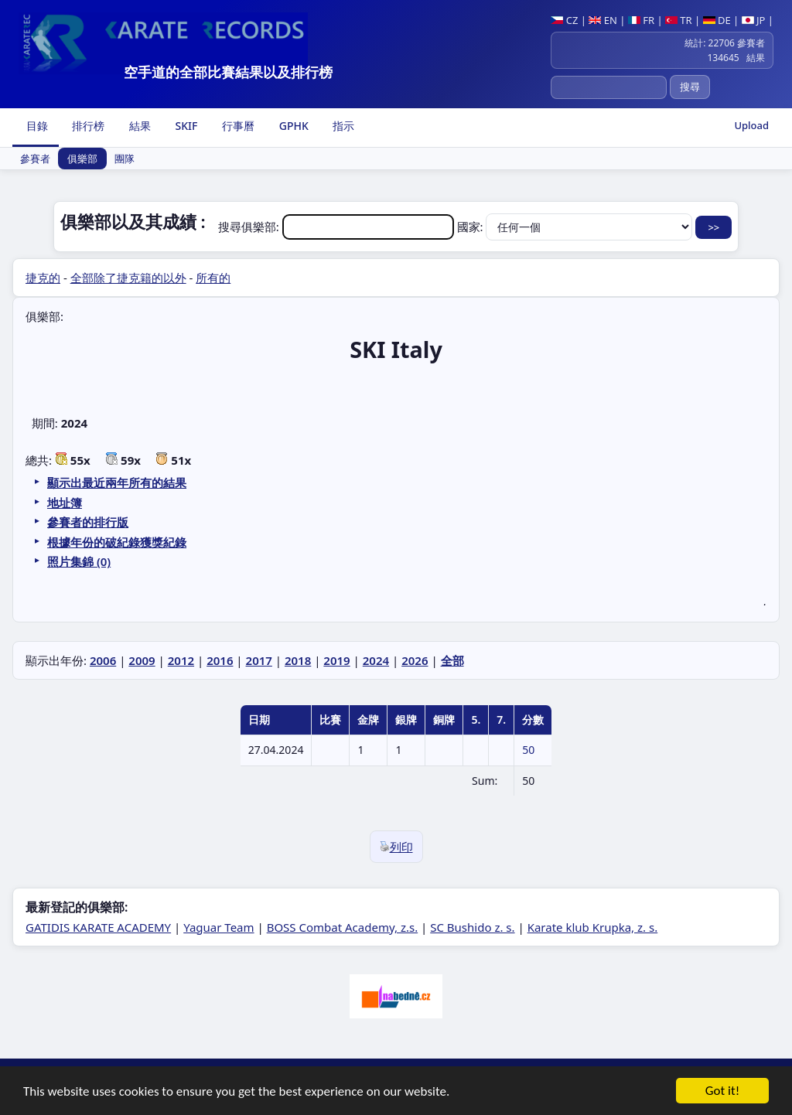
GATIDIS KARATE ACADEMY (98, 927)
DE (717, 20)
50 (528, 749)
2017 (259, 660)
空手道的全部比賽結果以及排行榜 (228, 72)
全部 (452, 660)
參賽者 (35, 158)
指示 (342, 125)
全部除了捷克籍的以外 (128, 277)
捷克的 (43, 277)
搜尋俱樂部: (337, 226)
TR (678, 20)
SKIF (185, 125)
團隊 (124, 158)
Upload (751, 125)
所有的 (213, 277)
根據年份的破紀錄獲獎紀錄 (116, 542)
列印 (396, 846)
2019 (336, 660)
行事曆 (236, 125)
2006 (103, 660)
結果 (138, 125)
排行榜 (87, 125)
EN (603, 20)
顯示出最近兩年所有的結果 (116, 482)
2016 (220, 660)
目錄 (35, 125)
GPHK (292, 125)
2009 (141, 660)
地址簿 (64, 502)
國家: (576, 226)
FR (641, 20)
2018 (298, 660)
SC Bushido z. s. (472, 927)
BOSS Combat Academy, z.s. (342, 927)
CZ (564, 20)
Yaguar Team (218, 927)
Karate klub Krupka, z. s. (592, 927)
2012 (181, 660)
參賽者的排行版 (87, 522)
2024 (376, 660)
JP (754, 20)
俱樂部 (82, 158)
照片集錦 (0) (79, 561)
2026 (414, 660)
